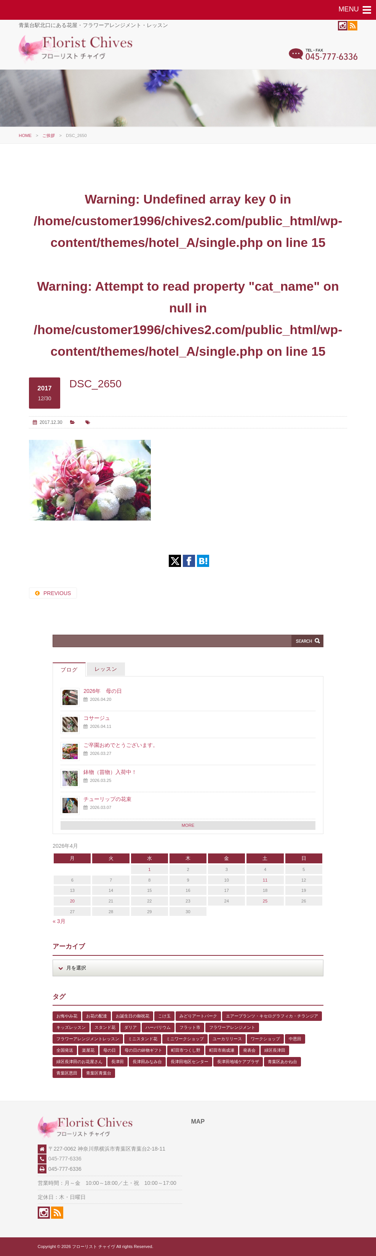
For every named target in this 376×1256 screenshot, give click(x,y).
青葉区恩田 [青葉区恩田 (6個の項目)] (66, 1073)
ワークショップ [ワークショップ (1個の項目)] (265, 1038)
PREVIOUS (57, 593)
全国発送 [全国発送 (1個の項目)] (64, 1050)
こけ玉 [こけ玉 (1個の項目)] (164, 1016)
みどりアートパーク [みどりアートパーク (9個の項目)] (198, 1016)
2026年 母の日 (102, 691)
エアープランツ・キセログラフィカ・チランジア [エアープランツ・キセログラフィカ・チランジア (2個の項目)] (272, 1016)
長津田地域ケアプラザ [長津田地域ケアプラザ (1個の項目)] (238, 1061)
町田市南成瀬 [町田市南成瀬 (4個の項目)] (221, 1050)
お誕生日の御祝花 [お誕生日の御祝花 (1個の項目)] (132, 1016)
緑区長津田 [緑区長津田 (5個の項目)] (274, 1050)
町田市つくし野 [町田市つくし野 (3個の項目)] (185, 1050)
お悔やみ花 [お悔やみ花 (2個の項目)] (66, 1016)
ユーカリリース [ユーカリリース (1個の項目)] (227, 1038)
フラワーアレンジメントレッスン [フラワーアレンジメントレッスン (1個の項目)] (87, 1038)
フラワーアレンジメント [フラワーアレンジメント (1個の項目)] (232, 1027)
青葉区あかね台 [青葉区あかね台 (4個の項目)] (282, 1061)
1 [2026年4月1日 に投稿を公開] (149, 869)
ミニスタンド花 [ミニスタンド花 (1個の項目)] (142, 1038)
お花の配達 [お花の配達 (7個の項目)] (96, 1016)
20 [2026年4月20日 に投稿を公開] (72, 901)
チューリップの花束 (107, 799)
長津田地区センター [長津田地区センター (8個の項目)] (189, 1061)
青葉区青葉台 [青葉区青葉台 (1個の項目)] (98, 1073)
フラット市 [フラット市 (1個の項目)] (189, 1027)
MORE (188, 825)
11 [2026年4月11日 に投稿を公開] (265, 880)
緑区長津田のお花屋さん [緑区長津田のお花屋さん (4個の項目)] (79, 1061)
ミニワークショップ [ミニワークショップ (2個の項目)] (185, 1038)
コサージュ (96, 718)
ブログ (69, 670)
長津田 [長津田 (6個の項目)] (117, 1061)
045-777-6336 (65, 1159)
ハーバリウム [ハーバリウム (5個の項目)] (158, 1027)
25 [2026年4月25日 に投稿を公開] (265, 901)
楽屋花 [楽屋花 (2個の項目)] (88, 1050)
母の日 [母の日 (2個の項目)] (109, 1050)
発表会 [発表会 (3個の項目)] (249, 1050)
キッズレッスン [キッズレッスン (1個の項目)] (71, 1027)
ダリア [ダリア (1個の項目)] (130, 1027)
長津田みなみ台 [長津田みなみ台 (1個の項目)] (147, 1061)
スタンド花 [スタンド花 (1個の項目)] (104, 1027)
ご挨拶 (48, 135)
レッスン (105, 669)
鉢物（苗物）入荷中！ (110, 772)
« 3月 (59, 921)
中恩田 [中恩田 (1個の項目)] (295, 1038)
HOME (25, 135)
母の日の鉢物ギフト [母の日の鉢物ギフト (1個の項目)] (143, 1050)
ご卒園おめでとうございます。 (120, 745)
